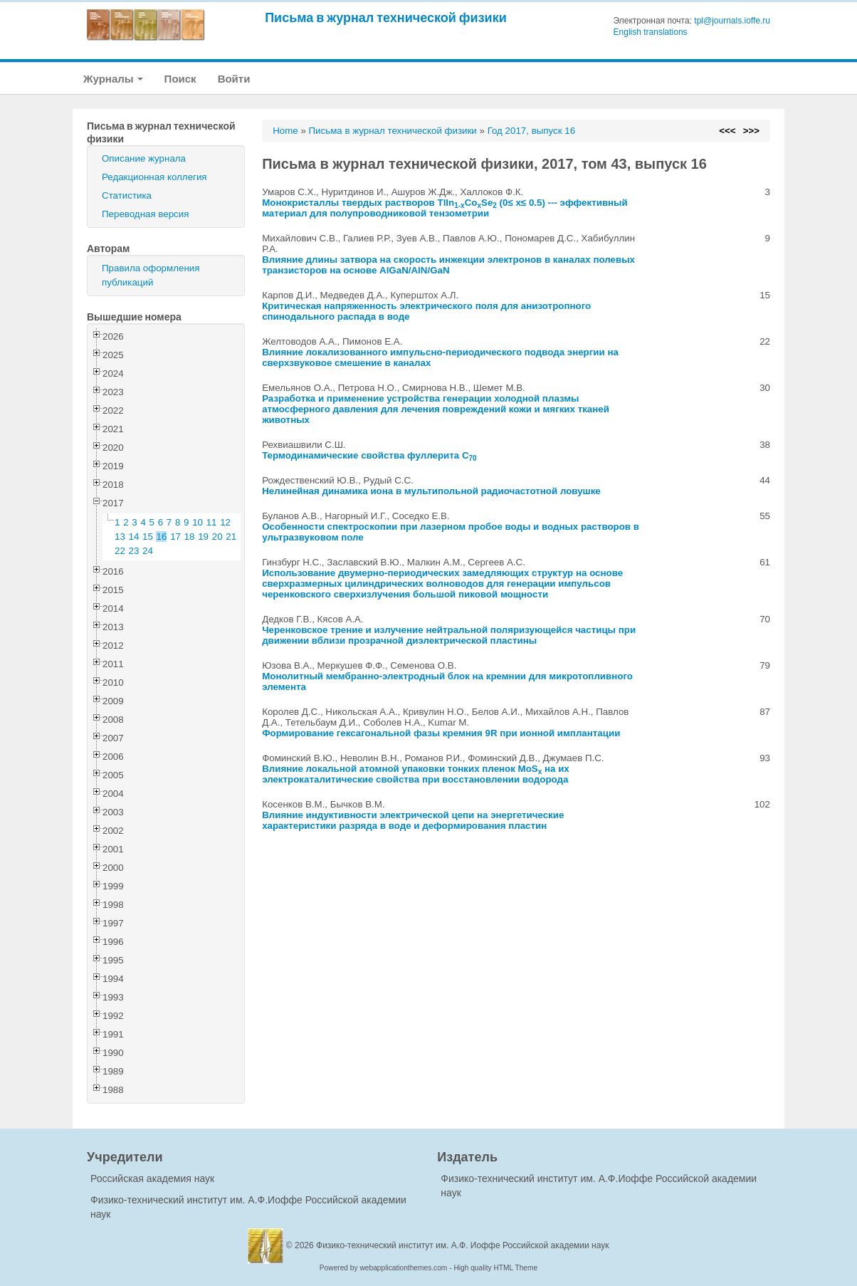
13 (120, 536)
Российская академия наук (152, 1178)
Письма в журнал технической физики (386, 17)
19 (203, 536)
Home (285, 130)
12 (225, 522)
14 (134, 536)
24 (147, 550)
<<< (727, 130)
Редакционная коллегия (154, 177)
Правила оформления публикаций (150, 275)
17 (175, 536)
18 (189, 536)
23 (134, 550)
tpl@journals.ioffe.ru (732, 21)
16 (162, 536)
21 (231, 536)
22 (120, 550)
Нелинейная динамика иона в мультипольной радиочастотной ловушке (431, 491)
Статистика (127, 195)
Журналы (113, 78)
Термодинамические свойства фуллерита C (369, 455)
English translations (651, 32)
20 (217, 536)
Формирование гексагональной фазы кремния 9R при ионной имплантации (441, 733)
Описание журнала (144, 158)
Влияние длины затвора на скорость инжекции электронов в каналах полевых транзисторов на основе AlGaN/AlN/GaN (448, 265)
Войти (234, 78)
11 (211, 522)
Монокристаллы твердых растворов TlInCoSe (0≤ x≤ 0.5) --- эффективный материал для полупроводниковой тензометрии (445, 208)
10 (197, 522)
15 (147, 536)
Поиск (180, 78)
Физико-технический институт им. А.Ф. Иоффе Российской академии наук (462, 1245)
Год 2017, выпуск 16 (531, 130)
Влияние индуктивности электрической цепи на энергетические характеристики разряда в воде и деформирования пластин (413, 820)
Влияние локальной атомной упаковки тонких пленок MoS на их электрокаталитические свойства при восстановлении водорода (415, 774)
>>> (751, 130)
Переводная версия (145, 214)
